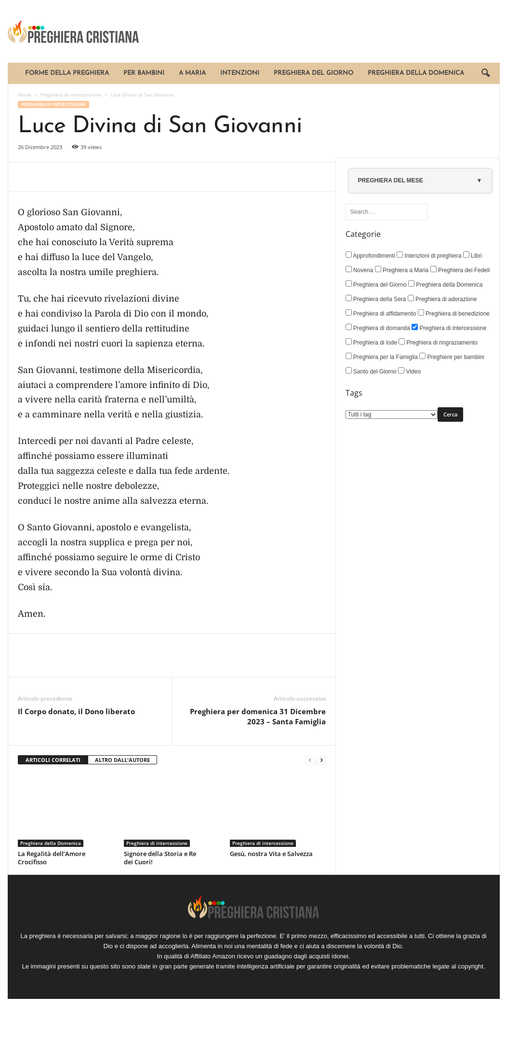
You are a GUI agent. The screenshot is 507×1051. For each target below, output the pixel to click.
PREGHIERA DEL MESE (390, 180)
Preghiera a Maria (402, 270)
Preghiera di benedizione (454, 313)
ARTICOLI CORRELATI (53, 759)
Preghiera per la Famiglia (382, 356)
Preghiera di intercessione (70, 94)
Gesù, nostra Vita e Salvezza (271, 853)
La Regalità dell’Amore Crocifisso (51, 857)
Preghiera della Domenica (416, 73)
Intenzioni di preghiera (429, 255)
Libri (472, 255)
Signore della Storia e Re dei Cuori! (160, 857)
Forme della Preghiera (67, 73)
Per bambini (143, 73)
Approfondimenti (370, 255)
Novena (360, 270)
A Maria (192, 73)
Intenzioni (239, 73)
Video (409, 371)
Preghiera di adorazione (442, 299)
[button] (485, 73)
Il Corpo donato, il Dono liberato (76, 711)
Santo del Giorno (371, 371)
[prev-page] (310, 760)
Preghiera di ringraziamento (438, 342)
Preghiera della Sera (376, 299)
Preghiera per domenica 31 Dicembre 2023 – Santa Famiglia (258, 716)
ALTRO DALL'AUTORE (122, 759)
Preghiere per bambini (451, 356)
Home (24, 94)
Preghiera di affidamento (381, 313)
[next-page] (321, 760)
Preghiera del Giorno (313, 73)
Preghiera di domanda (378, 328)
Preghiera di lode (371, 342)
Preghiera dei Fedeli (460, 270)
